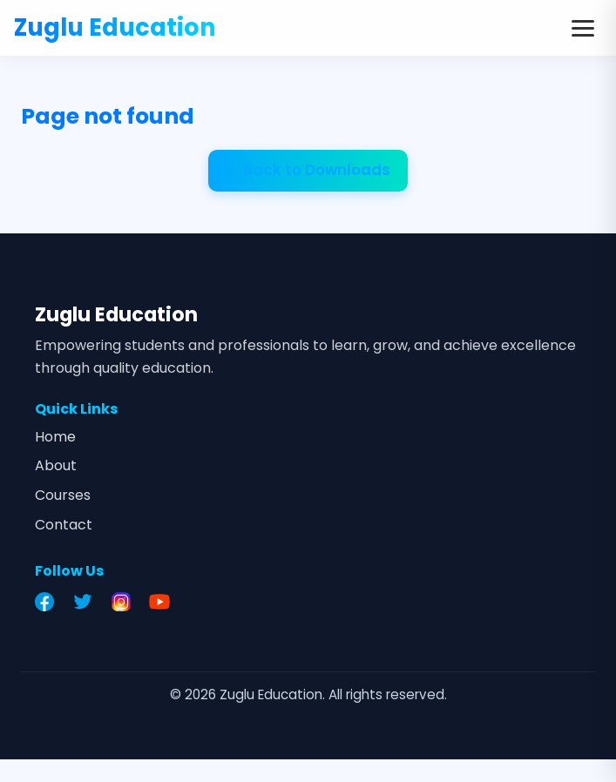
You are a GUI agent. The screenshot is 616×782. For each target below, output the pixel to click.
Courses (63, 495)
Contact (63, 525)
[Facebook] (49, 602)
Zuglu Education (115, 27)
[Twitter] (87, 602)
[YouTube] (164, 602)
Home (55, 437)
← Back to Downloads (308, 169)
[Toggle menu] (583, 28)
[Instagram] (125, 602)
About (56, 465)
